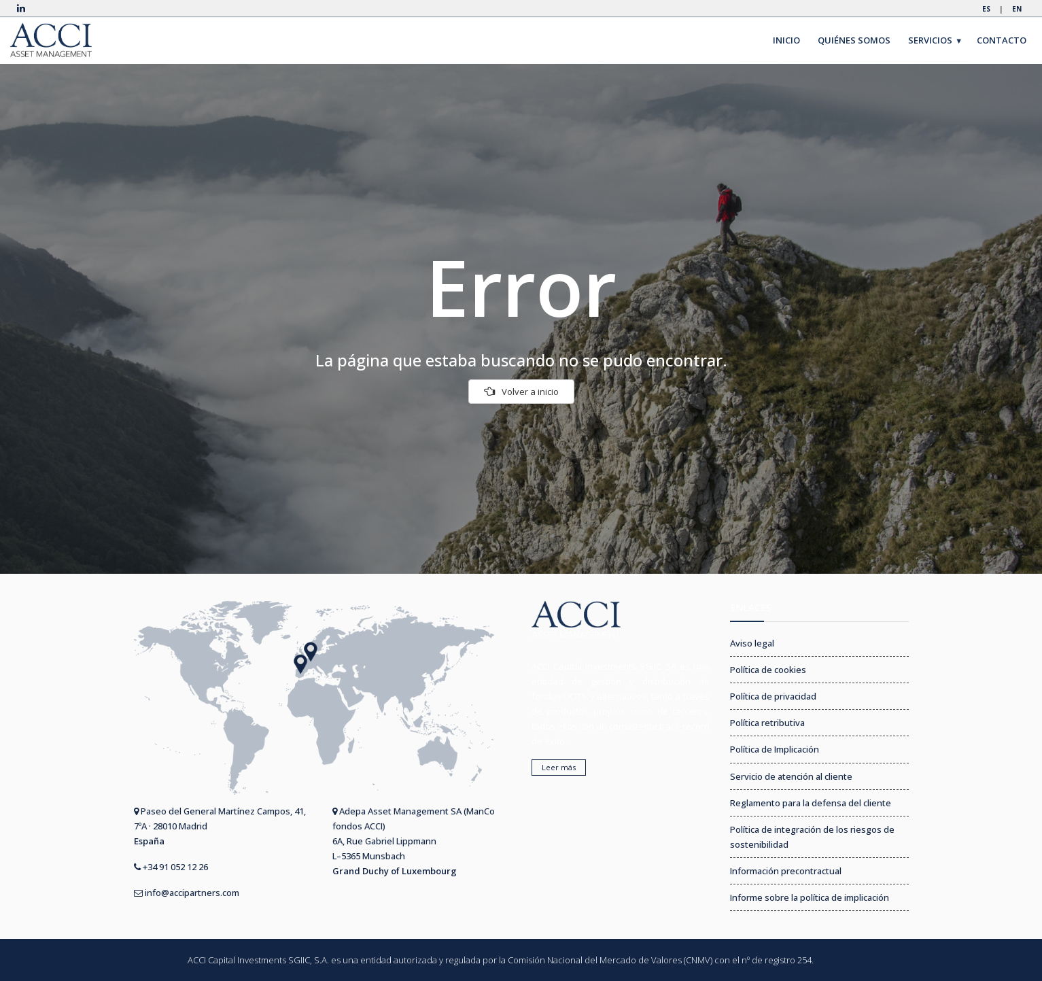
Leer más (559, 767)
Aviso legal (752, 643)
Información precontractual (785, 871)
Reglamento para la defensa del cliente (810, 803)
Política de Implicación (774, 749)
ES (986, 9)
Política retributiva (767, 723)
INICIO (786, 40)
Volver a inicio (521, 391)
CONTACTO (1001, 40)
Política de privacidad (773, 696)
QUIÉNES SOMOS (854, 40)
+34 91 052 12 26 (171, 867)
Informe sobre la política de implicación (809, 897)
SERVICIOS (935, 40)
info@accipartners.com (186, 893)
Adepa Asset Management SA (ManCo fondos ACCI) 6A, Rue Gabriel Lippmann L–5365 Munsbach (413, 841)
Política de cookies (768, 670)
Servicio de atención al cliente (791, 776)
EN (1017, 9)
